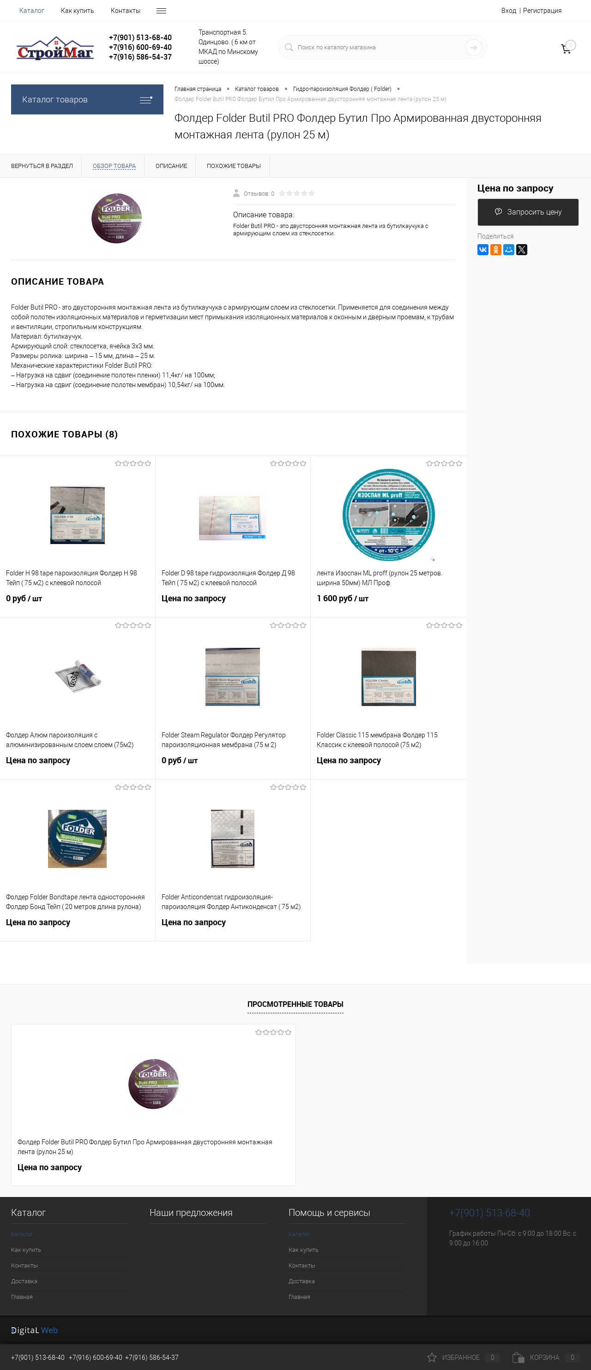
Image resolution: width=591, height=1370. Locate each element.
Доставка (24, 1281)
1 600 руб (388, 604)
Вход (508, 10)
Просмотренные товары (295, 1004)
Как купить (77, 10)
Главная (22, 1296)
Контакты (126, 10)
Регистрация (542, 10)
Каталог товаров (87, 99)
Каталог (31, 10)
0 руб (77, 604)
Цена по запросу (233, 603)
